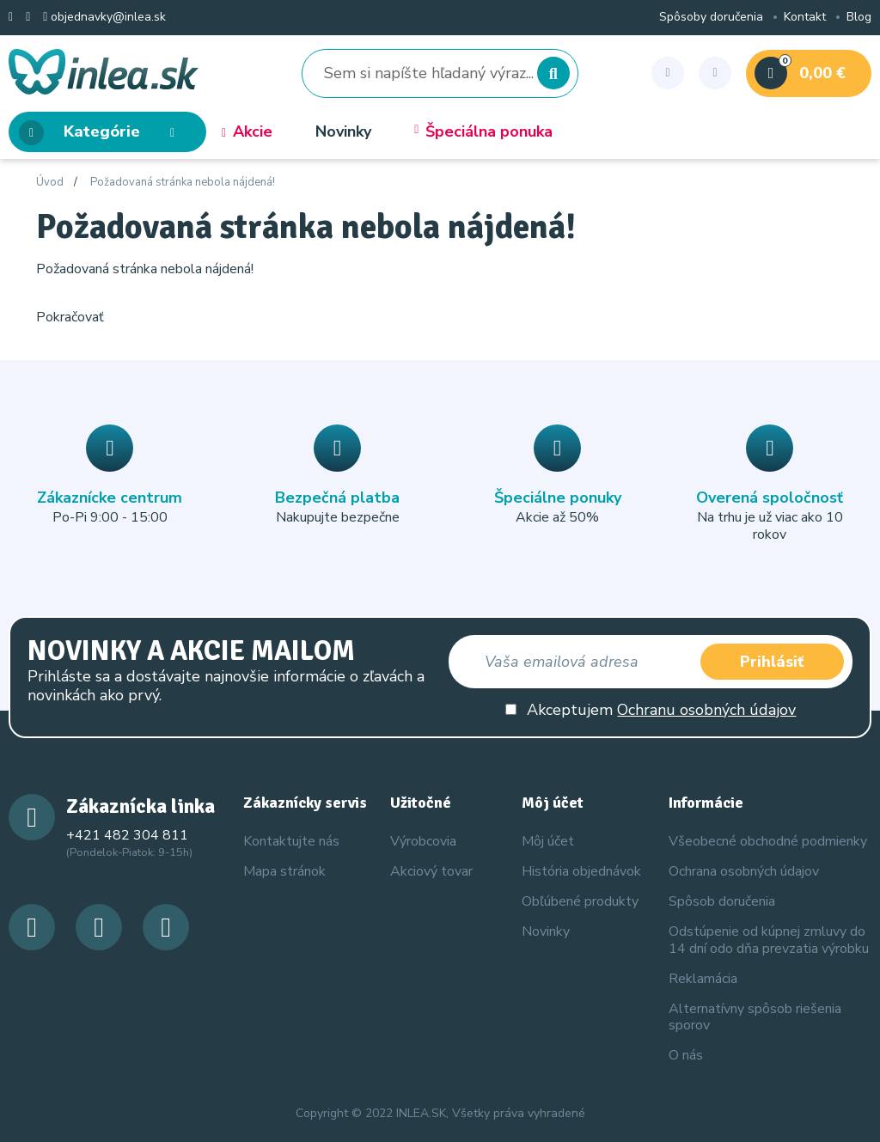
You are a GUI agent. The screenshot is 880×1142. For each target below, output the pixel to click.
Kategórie (102, 132)
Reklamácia (703, 978)
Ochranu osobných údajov (706, 709)
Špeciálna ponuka (483, 132)
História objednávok (581, 871)
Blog (858, 17)
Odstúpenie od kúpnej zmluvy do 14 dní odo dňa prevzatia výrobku (769, 939)
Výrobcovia (423, 841)
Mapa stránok (284, 871)
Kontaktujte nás (291, 841)
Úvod (50, 183)
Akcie (247, 132)
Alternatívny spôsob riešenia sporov (755, 1017)
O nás (686, 1055)
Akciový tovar (431, 871)
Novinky (343, 132)
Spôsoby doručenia (711, 17)
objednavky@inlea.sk (104, 17)
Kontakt (805, 17)
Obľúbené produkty (580, 901)
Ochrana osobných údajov (744, 871)
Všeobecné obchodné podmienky (768, 841)
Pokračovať (70, 317)
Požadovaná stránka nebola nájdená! (182, 183)
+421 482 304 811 (127, 835)
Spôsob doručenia (722, 901)
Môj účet (548, 841)
